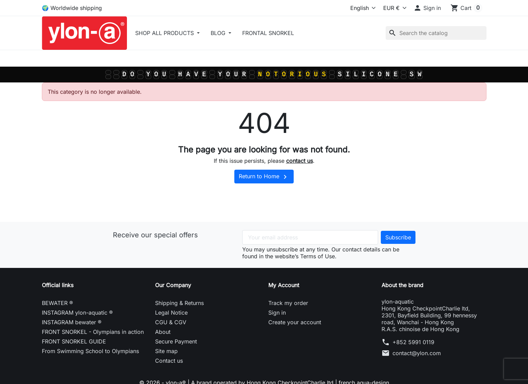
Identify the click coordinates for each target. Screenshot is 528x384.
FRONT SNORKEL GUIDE (74, 341)
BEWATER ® (57, 303)
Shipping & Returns (179, 303)
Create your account (294, 322)
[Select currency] (393, 8)
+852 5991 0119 (413, 342)
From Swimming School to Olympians (90, 351)
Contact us (169, 360)
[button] (427, 8)
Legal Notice (171, 312)
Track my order (288, 303)
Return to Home (264, 177)
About (163, 331)
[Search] (436, 33)
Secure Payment (176, 341)
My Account (283, 285)
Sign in (277, 312)
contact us (299, 160)
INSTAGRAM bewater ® (72, 322)
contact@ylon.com (416, 353)
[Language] (349, 8)
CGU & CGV (170, 322)
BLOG (219, 33)
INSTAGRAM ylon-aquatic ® (77, 312)
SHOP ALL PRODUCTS (165, 33)
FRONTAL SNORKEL (268, 33)
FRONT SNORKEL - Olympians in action (93, 331)
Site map (166, 351)
